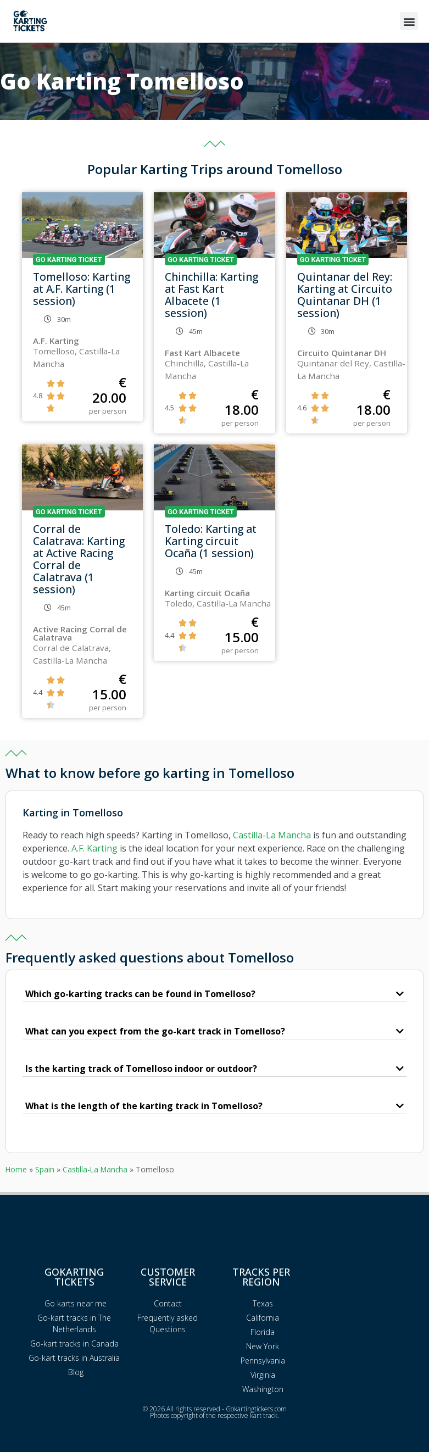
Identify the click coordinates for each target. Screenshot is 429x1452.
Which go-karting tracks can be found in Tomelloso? (140, 994)
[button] (409, 21)
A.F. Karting (94, 848)
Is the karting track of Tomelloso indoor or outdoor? (141, 1068)
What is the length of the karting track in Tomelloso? (144, 1106)
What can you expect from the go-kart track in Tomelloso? (155, 1031)
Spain (44, 1169)
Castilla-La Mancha (272, 835)
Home (16, 1169)
